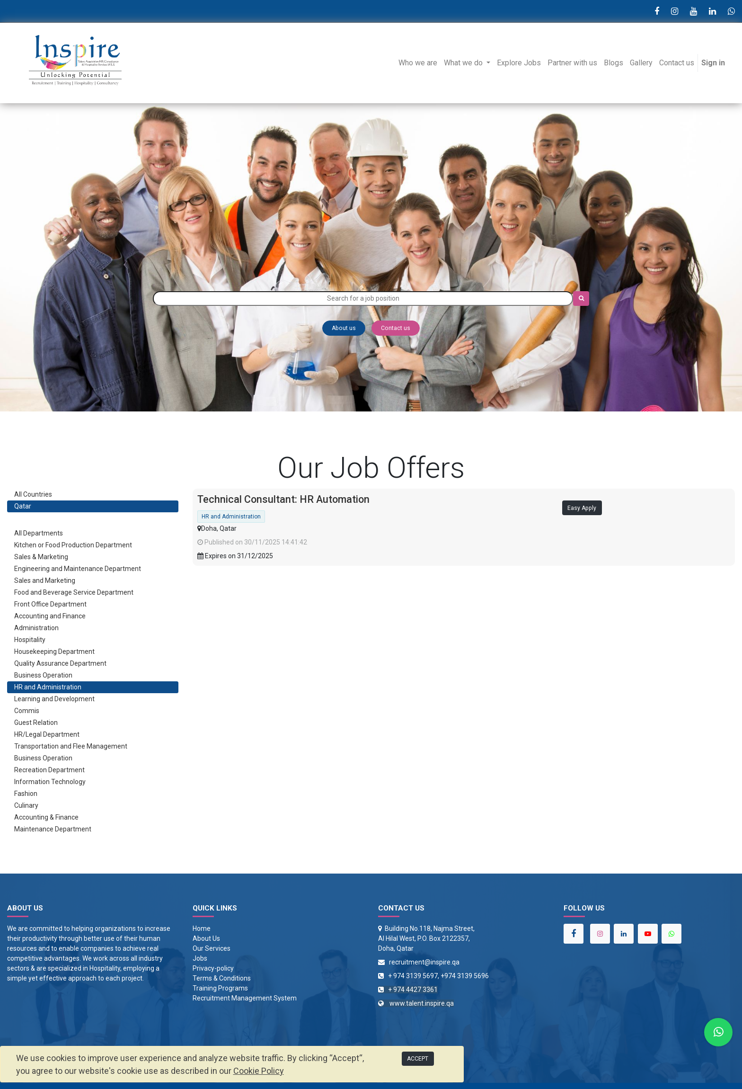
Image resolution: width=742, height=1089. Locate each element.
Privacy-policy (213, 968)
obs (201, 958)
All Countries (33, 494)
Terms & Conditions (222, 978)
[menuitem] (418, 63)
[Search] (581, 298)
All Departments (38, 533)
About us (344, 328)
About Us (206, 938)
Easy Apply (581, 508)
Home (202, 928)
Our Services (211, 948)
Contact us (395, 328)
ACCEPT (417, 1058)
